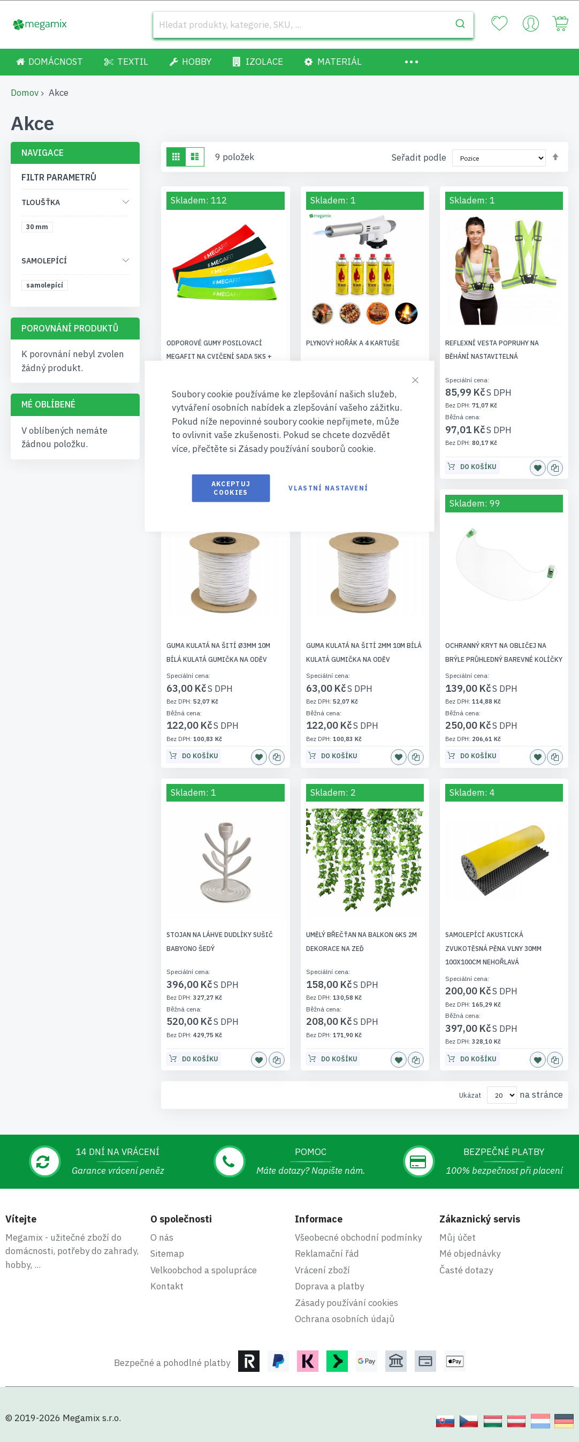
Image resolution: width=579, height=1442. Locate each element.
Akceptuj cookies (231, 488)
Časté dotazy (466, 1270)
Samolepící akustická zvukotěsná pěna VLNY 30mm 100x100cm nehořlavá (493, 948)
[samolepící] (46, 287)
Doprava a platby (329, 1286)
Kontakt (167, 1286)
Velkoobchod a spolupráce (203, 1270)
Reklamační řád (327, 1253)
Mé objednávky (469, 1253)
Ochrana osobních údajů (345, 1319)
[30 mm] (39, 229)
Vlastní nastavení (328, 488)
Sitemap (167, 1253)
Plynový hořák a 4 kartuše (353, 343)
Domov (25, 93)
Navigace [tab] (42, 152)
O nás (161, 1237)
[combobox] (313, 24)
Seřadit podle (419, 157)
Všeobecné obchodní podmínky (358, 1237)
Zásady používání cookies (346, 1303)
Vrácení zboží (322, 1270)
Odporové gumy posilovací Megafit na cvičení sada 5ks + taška (219, 356)
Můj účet (457, 1237)
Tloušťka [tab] (40, 202)
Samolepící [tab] (44, 261)
